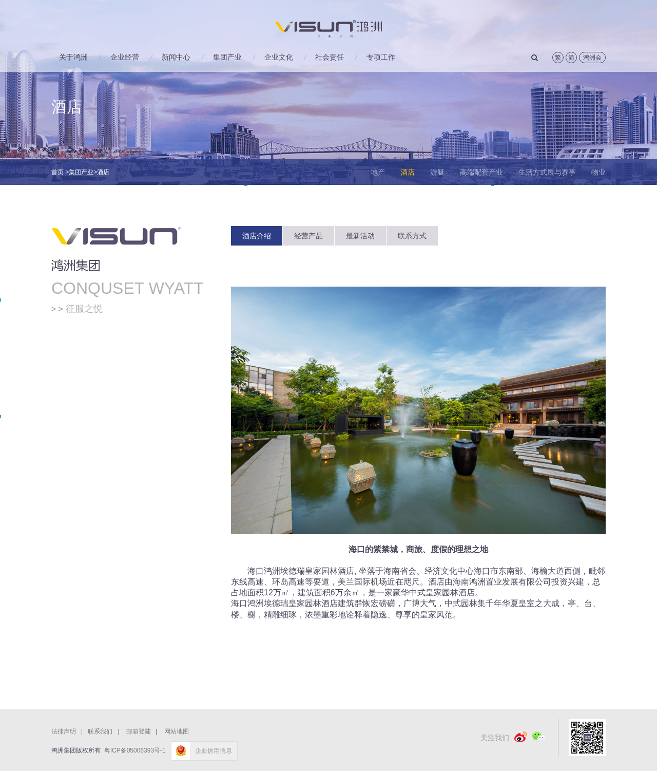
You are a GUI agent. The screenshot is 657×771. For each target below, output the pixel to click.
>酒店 (101, 172)
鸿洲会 (592, 57)
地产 (378, 172)
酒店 (407, 172)
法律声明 (69, 731)
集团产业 (227, 57)
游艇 (437, 172)
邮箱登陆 (138, 731)
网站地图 (176, 731)
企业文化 (278, 57)
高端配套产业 (481, 172)
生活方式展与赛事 (547, 172)
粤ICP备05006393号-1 (135, 750)
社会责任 (329, 57)
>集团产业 (79, 172)
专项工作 (380, 57)
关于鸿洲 (73, 57)
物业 (598, 172)
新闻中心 (176, 57)
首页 (57, 172)
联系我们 (106, 731)
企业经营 (124, 57)
